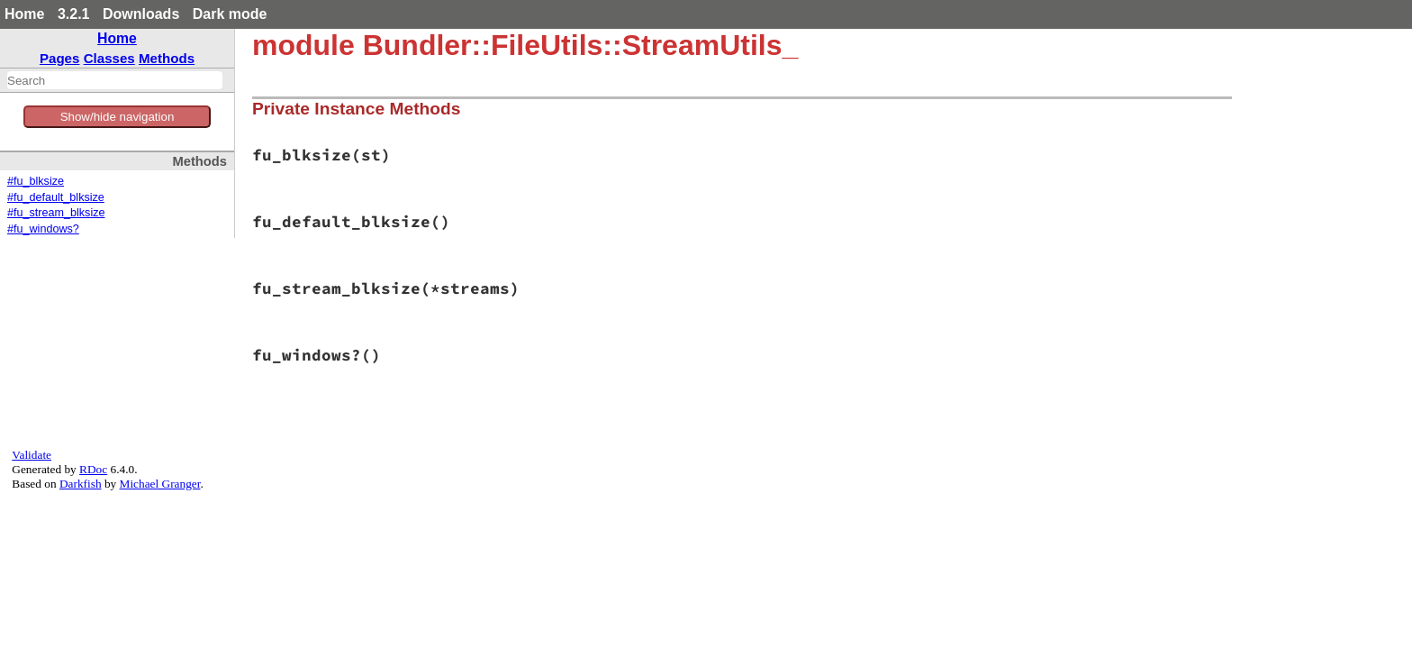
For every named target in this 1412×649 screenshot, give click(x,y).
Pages (60, 58)
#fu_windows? (43, 229)
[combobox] (114, 80)
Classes (109, 58)
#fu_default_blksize (55, 197)
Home (24, 14)
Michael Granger (160, 483)
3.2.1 (74, 14)
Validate (31, 455)
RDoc (93, 469)
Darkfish (80, 483)
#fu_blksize (35, 181)
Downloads (141, 14)
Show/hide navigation (117, 116)
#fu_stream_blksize (56, 212)
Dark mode (230, 14)
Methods (167, 58)
